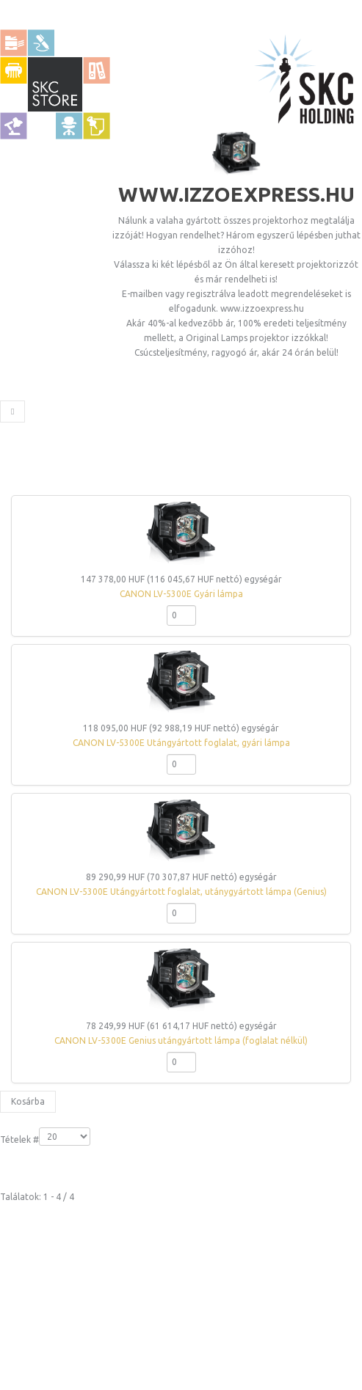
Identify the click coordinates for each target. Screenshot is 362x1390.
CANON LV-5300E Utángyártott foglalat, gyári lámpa (181, 742)
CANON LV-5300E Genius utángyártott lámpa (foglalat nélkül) (181, 1040)
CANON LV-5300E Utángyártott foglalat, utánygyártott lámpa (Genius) (181, 891)
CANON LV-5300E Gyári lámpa (181, 594)
